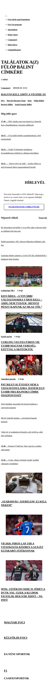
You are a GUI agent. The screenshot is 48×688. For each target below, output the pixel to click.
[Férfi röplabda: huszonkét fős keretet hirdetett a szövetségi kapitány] (24, 406)
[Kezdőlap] (7, 6)
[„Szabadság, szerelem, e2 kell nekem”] (24, 493)
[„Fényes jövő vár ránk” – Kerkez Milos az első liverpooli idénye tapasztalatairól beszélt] (24, 165)
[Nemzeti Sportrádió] (34, 6)
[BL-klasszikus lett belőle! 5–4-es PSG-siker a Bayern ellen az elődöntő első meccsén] (24, 229)
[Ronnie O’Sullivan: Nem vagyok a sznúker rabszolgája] (24, 448)
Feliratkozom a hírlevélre (24, 207)
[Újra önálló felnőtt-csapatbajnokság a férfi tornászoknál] (24, 137)
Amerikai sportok (8, 379)
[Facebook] (37, 615)
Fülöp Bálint (39, 101)
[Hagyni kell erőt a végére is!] (24, 94)
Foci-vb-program (15, 25)
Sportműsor (13, 30)
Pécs (3, 101)
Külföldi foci (15, 637)
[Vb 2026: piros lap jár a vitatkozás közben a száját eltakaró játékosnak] (24, 534)
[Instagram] (32, 615)
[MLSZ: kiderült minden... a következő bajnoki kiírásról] (24, 420)
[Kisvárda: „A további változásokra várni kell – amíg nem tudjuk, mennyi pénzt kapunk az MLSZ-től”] (24, 286)
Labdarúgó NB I (8, 291)
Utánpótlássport (14, 50)
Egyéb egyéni (6, 337)
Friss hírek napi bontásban (19, 20)
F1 (5, 670)
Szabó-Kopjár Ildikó (23, 105)
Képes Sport (13, 35)
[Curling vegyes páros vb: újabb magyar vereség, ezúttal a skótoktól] (24, 332)
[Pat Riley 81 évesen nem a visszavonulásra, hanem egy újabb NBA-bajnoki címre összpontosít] (24, 375)
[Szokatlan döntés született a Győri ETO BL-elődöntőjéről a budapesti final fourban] (24, 257)
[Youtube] (43, 615)
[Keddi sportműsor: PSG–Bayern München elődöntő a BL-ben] (24, 243)
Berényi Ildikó (7, 105)
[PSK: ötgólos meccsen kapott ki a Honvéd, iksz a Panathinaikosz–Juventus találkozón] (24, 123)
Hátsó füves (12, 45)
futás (30, 101)
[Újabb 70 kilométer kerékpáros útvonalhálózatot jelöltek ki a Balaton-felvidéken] (24, 151)
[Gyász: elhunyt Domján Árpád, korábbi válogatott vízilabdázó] (24, 462)
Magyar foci (14, 622)
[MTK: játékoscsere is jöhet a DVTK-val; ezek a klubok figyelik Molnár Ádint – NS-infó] (24, 580)
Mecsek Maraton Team (16, 101)
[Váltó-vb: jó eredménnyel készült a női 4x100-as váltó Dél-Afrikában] (24, 434)
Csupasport (12, 40)
